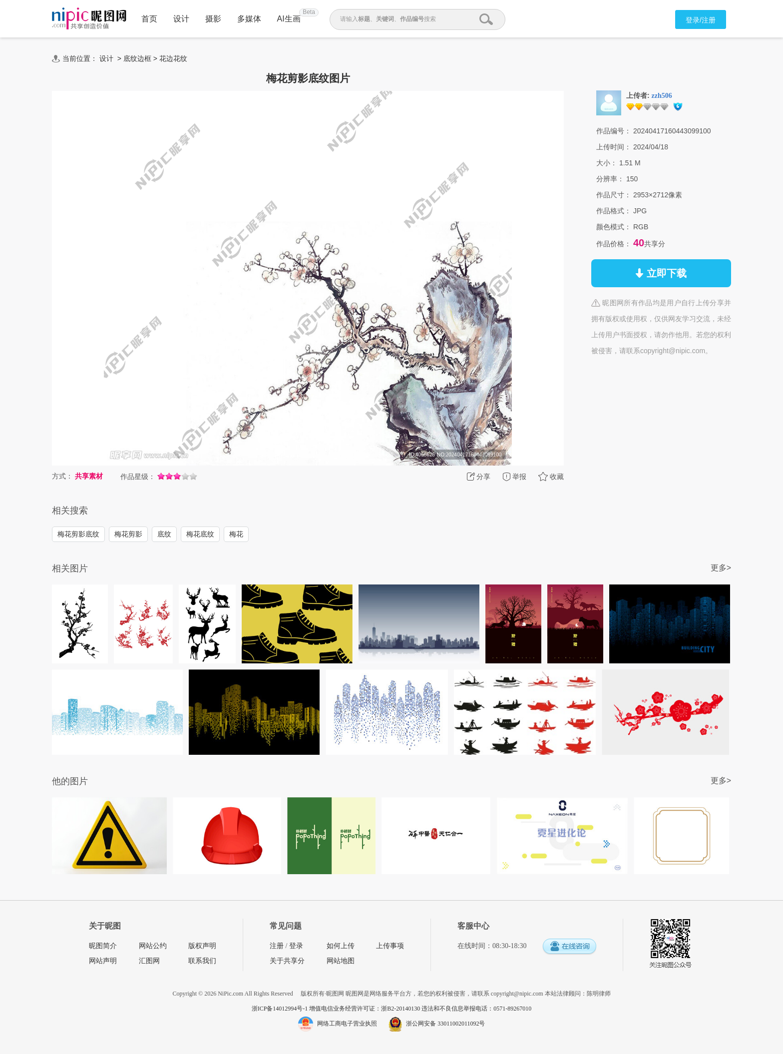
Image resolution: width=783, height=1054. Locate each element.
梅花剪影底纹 (78, 534)
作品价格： (613, 244)
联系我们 (202, 961)
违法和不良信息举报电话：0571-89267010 (476, 1008)
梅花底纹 (200, 534)
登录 (296, 946)
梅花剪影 (128, 534)
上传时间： (613, 147)
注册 (277, 946)
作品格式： (613, 211)
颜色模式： (613, 227)
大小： (606, 163)
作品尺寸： (613, 195)
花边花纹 (173, 58)
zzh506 (662, 95)
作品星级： (137, 477)
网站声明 (103, 961)
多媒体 (249, 18)
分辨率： (610, 179)
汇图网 (149, 961)
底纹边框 (137, 58)
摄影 (213, 18)
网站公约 (153, 946)
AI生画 (289, 18)
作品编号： (613, 131)
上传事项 (390, 946)
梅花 (236, 534)
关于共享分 (287, 961)
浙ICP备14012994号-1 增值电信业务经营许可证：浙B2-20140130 (337, 1008)
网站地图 (341, 961)
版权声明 (202, 946)
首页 (149, 18)
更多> (721, 567)
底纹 (164, 534)
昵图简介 (103, 946)
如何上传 (341, 946)
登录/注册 (701, 20)
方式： (62, 476)
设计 (181, 18)
